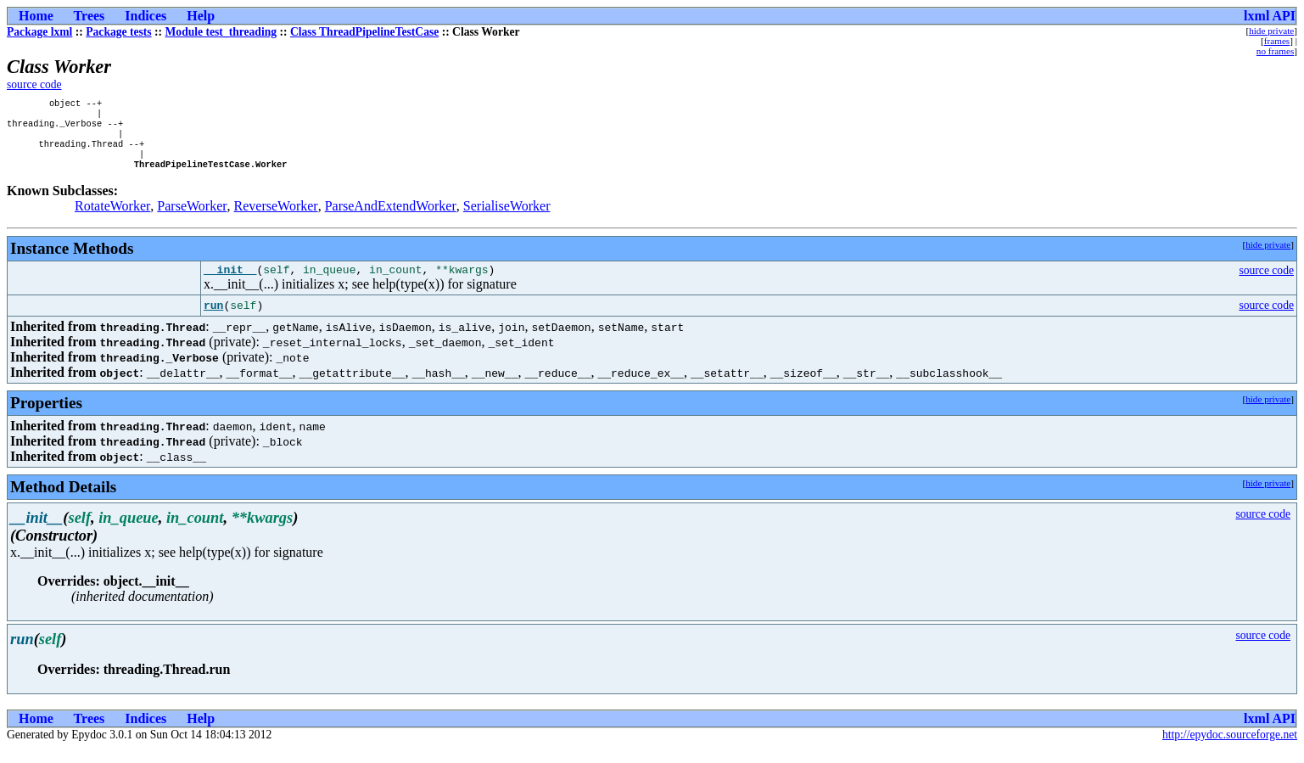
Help (201, 15)
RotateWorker (112, 217)
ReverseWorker (276, 217)
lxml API (1270, 15)
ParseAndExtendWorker (390, 217)
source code (34, 84)
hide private (1271, 30)
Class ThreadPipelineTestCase (364, 31)
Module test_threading (221, 31)
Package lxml (39, 31)
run (213, 320)
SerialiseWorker (507, 217)
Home (36, 15)
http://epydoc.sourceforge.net (1229, 749)
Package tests (118, 31)
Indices (145, 15)
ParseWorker (192, 217)
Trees (89, 15)
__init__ (230, 283)
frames (1277, 41)
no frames (1275, 51)
